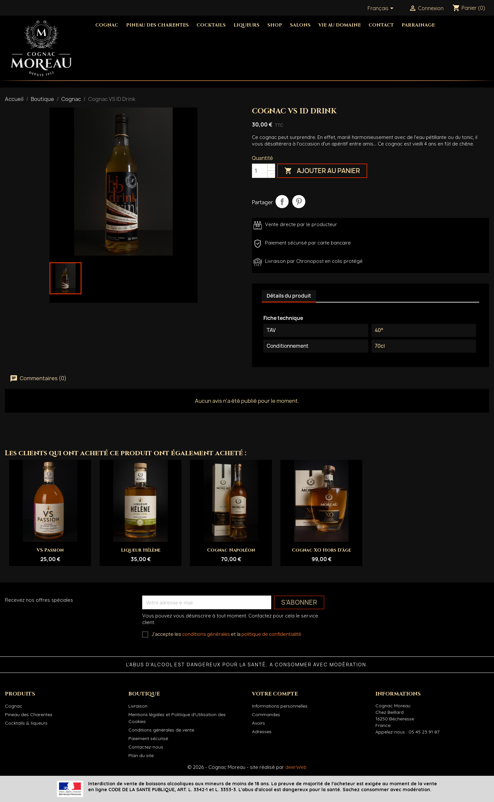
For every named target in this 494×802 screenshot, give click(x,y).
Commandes (266, 714)
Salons (300, 25)
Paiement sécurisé (148, 738)
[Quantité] (260, 171)
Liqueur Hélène (141, 550)
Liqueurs (246, 25)
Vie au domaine (339, 25)
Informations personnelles (280, 706)
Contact (381, 25)
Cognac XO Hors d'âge (321, 550)
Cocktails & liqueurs (26, 723)
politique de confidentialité (271, 634)
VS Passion (50, 550)
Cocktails (211, 25)
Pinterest (298, 201)
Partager (282, 201)
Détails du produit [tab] (289, 295)
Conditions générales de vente (161, 730)
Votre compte (275, 693)
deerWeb (296, 767)
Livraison (137, 706)
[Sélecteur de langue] (382, 9)
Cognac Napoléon (231, 550)
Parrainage (418, 25)
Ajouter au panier (322, 171)
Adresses (262, 731)
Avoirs (258, 723)
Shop (274, 25)
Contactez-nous (145, 747)
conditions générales (206, 634)
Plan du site (141, 755)
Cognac (106, 25)
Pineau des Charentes (157, 25)
